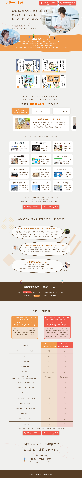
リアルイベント (61, 111)
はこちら (48, 3)
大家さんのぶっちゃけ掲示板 (20, 111)
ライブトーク (41, 111)
